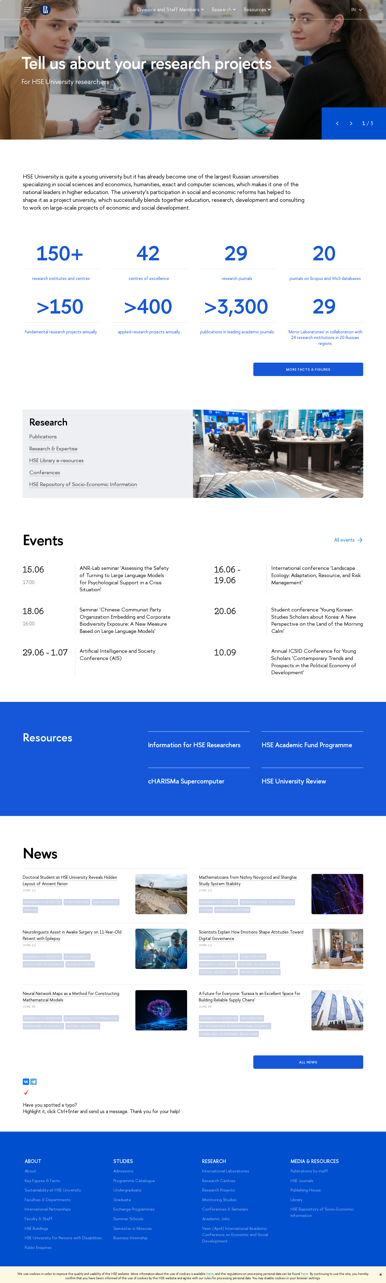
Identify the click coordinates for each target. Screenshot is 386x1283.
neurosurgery (80, 964)
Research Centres (218, 1180)
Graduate (122, 1199)
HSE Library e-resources (56, 460)
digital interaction (218, 972)
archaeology (105, 902)
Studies (123, 1161)
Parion (30, 910)
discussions (252, 1018)
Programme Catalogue (134, 1180)
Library (296, 1199)
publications (77, 902)
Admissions (123, 1171)
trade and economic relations (229, 1034)
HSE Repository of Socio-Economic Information (83, 484)
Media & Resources (315, 1161)
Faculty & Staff (39, 1219)
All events (348, 540)
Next (351, 123)
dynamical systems (232, 910)
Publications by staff (309, 1171)
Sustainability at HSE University (53, 1190)
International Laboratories (225, 1171)
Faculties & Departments (48, 1199)
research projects (217, 964)
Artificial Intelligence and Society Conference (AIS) (117, 654)
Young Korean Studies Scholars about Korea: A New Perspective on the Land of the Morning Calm (317, 620)
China (205, 910)
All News (308, 1062)
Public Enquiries (38, 1247)
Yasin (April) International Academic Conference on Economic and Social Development (235, 1235)
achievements (77, 956)
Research (214, 1161)
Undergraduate (127, 1190)
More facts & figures (308, 369)
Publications (43, 436)
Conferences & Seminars (225, 1209)
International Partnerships (48, 1209)
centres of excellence (258, 964)
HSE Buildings (36, 1228)
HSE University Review (295, 781)
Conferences (44, 472)
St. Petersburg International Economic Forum (235, 1026)
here (210, 1274)
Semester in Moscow (132, 1228)
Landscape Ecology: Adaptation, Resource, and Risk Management (316, 575)
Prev (337, 123)
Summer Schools (128, 1219)
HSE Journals (302, 1180)
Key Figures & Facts (42, 1180)
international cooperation (267, 902)
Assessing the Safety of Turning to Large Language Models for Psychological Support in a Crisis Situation (124, 578)
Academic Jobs (216, 1219)
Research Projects (218, 1190)
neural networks (83, 1026)
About (33, 1161)
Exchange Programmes (134, 1209)
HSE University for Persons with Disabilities (63, 1238)
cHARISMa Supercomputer (187, 781)
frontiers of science (43, 964)
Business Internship (130, 1238)
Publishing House (306, 1190)
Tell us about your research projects (146, 62)
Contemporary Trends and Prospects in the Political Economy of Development (313, 665)
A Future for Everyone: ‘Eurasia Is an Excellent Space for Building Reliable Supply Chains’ (249, 996)
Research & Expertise (53, 448)
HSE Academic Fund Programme (308, 744)
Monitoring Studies (219, 1199)
